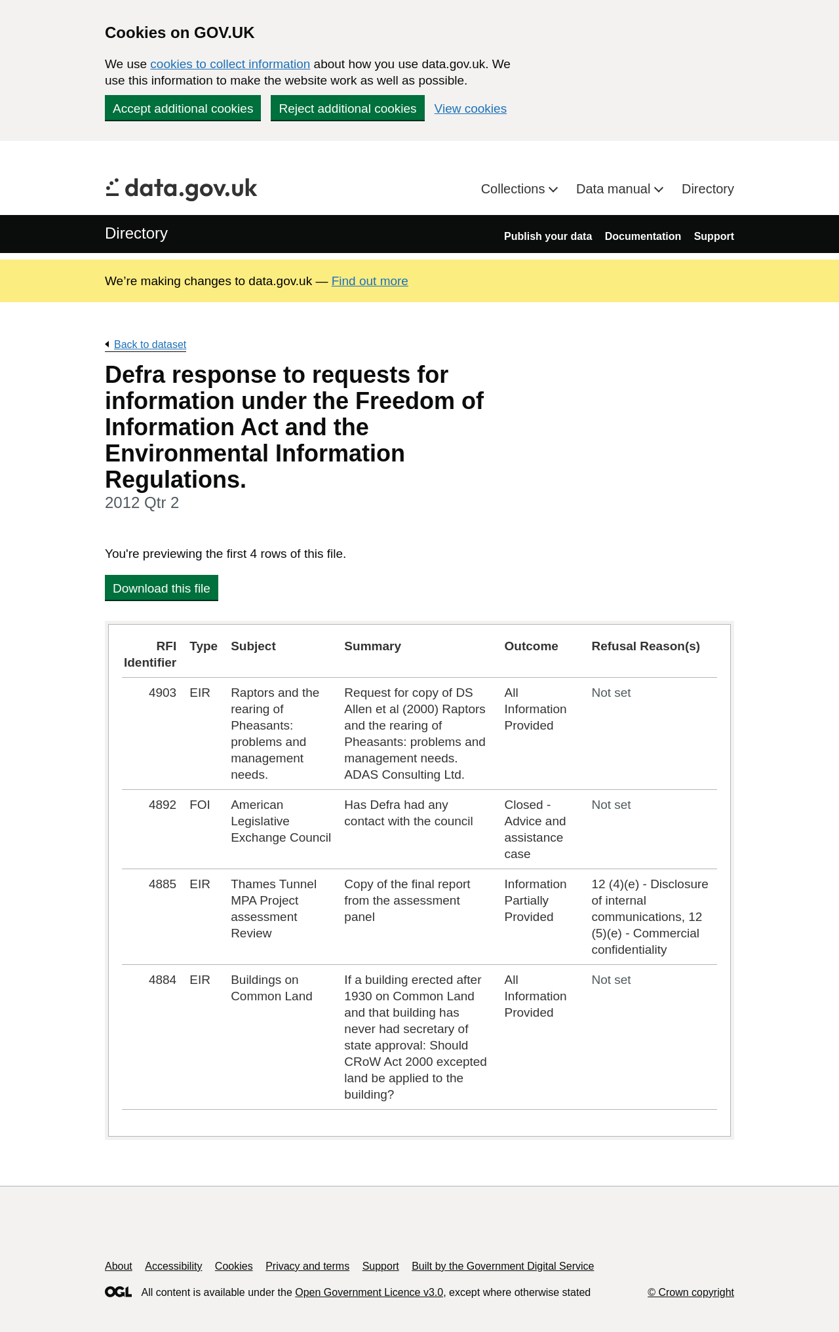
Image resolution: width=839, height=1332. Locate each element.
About (118, 1266)
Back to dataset (150, 344)
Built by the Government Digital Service (503, 1266)
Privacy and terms (307, 1266)
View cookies (471, 108)
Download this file (161, 588)
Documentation (643, 236)
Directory (708, 189)
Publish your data (548, 236)
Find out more (370, 281)
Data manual (615, 189)
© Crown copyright (691, 1292)
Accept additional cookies (183, 108)
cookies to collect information (230, 64)
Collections (515, 189)
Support (714, 236)
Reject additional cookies (347, 108)
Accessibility (173, 1266)
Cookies (234, 1266)
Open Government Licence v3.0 (369, 1292)
